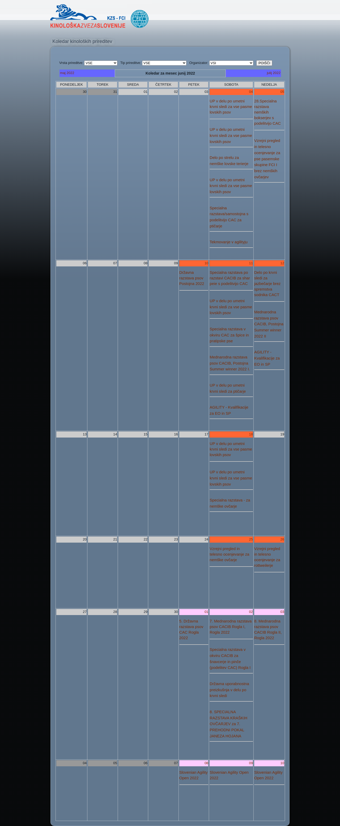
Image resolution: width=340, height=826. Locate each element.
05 (282, 92)
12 (282, 263)
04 (251, 92)
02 (251, 612)
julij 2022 (273, 73)
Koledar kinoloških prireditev (82, 41)
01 (206, 612)
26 (282, 539)
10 (206, 263)
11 (251, 263)
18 (251, 434)
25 (251, 539)
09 (251, 763)
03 (282, 612)
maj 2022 (67, 73)
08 (206, 763)
